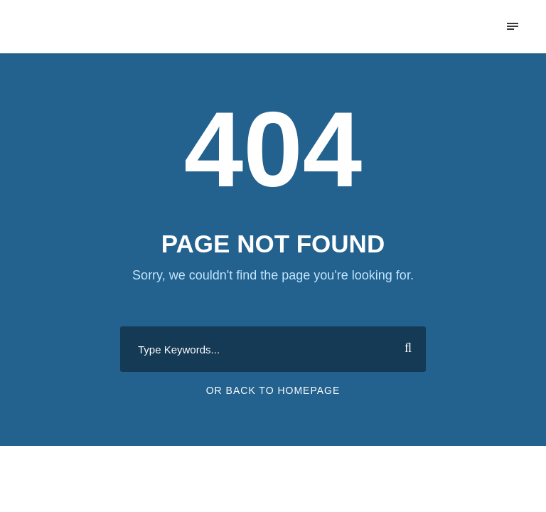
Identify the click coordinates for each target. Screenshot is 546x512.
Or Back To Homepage (273, 390)
